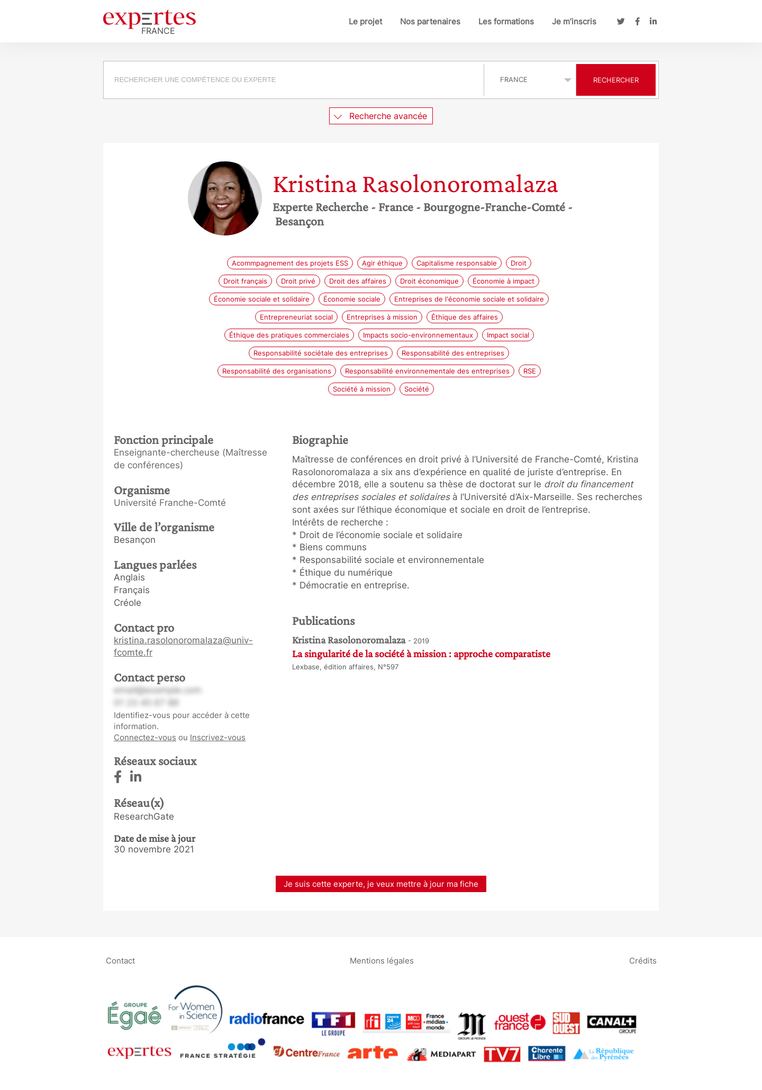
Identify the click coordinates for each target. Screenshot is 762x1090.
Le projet (365, 21)
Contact (120, 961)
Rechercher (616, 80)
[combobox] (295, 80)
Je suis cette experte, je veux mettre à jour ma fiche (381, 884)
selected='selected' (530, 79)
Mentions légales (382, 961)
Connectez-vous (145, 737)
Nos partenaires (430, 21)
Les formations (506, 21)
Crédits (643, 961)
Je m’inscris (574, 21)
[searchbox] (294, 79)
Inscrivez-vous (218, 737)
